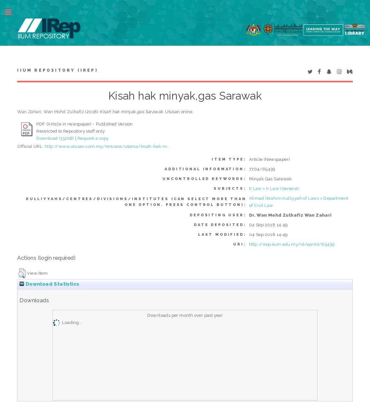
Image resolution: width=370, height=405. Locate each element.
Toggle (11, 12)
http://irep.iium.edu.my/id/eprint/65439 (292, 244)
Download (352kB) (55, 138)
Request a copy (93, 138)
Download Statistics (49, 284)
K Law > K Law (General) (274, 188)
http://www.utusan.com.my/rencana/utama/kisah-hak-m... (107, 146)
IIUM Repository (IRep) (57, 70)
